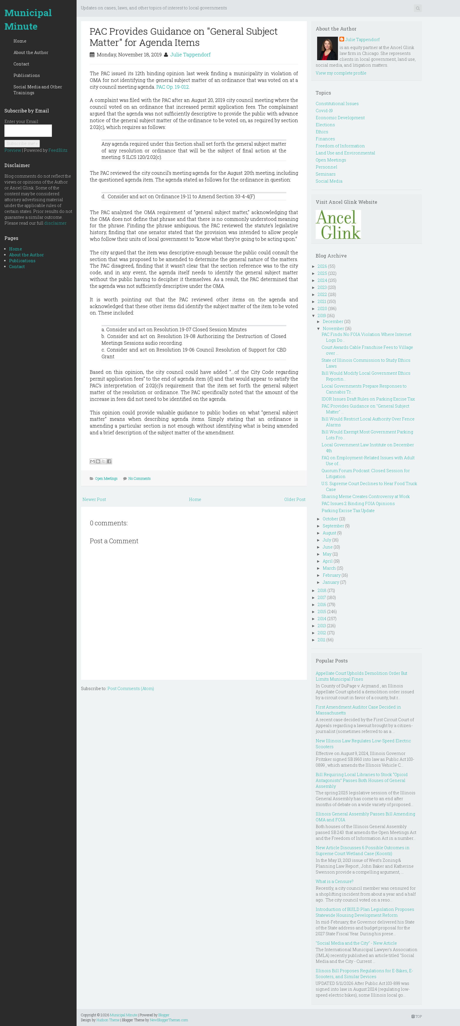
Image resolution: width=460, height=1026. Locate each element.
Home (19, 41)
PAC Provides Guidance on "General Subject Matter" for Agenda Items (184, 36)
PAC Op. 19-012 (172, 87)
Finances (325, 139)
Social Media (329, 181)
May (327, 554)
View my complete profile (341, 73)
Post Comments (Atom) (130, 688)
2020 (322, 308)
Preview (12, 150)
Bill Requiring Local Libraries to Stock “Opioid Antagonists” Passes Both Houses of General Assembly (362, 780)
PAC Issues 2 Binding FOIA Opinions (358, 503)
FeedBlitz (57, 150)
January (331, 582)
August (329, 533)
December (333, 321)
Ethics (322, 131)
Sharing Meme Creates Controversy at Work (366, 496)
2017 (322, 597)
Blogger (164, 1014)
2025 (322, 273)
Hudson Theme (108, 1019)
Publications (26, 75)
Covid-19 (324, 110)
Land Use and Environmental (345, 153)
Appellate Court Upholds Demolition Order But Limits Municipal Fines (361, 676)
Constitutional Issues (337, 103)
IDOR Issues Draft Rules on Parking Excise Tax (368, 399)
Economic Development (340, 117)
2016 (322, 604)
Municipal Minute (28, 19)
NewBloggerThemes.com (169, 1019)
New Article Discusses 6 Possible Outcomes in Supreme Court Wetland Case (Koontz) (363, 850)
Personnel (326, 167)
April (328, 561)
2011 (321, 639)
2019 (322, 315)
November (333, 328)
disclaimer (55, 223)
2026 (322, 266)
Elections (325, 124)
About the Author (30, 52)
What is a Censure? (335, 881)
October (330, 519)
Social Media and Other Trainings (37, 89)
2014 (322, 618)
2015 (322, 611)
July (327, 540)
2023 (322, 287)
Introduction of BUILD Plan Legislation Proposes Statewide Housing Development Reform (365, 912)
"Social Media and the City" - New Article (356, 943)
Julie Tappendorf (190, 54)
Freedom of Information (340, 146)
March (329, 568)
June (328, 547)
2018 (322, 590)
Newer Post (94, 499)
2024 (322, 280)
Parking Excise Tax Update (348, 510)
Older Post (294, 499)
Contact (21, 64)
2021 (322, 301)
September (333, 526)
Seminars (326, 174)
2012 (322, 632)
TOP (417, 1016)
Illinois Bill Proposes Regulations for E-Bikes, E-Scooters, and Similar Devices (364, 973)
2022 (322, 294)
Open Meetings (106, 478)
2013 (322, 625)
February (332, 575)
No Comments (139, 478)
